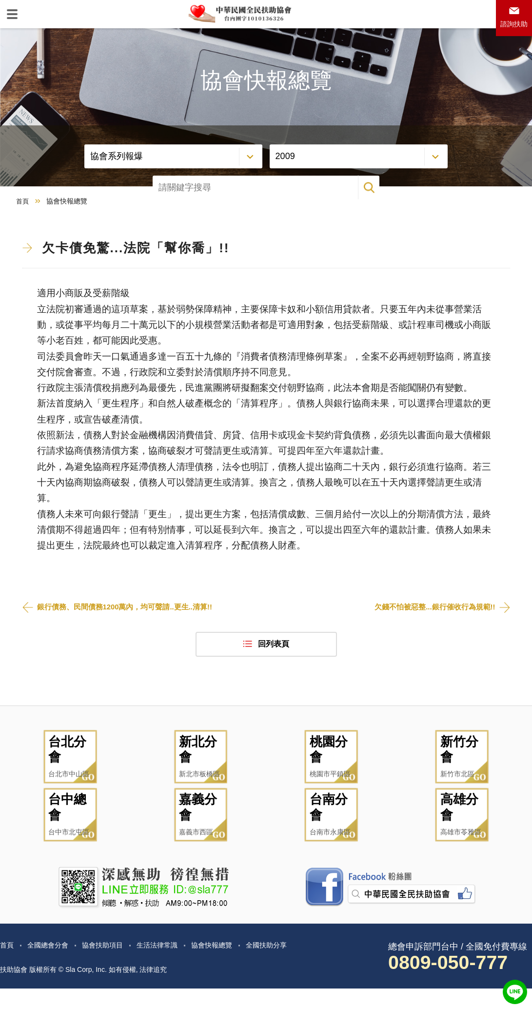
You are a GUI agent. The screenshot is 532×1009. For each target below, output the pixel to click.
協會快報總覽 (234, 965)
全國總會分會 (52, 965)
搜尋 (510, 194)
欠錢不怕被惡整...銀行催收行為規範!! (431, 643)
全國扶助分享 (294, 965)
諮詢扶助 (511, 27)
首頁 (23, 237)
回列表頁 (273, 681)
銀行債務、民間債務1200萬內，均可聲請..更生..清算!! (130, 643)
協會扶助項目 (113, 965)
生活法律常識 (173, 965)
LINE (515, 992)
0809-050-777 (455, 983)
